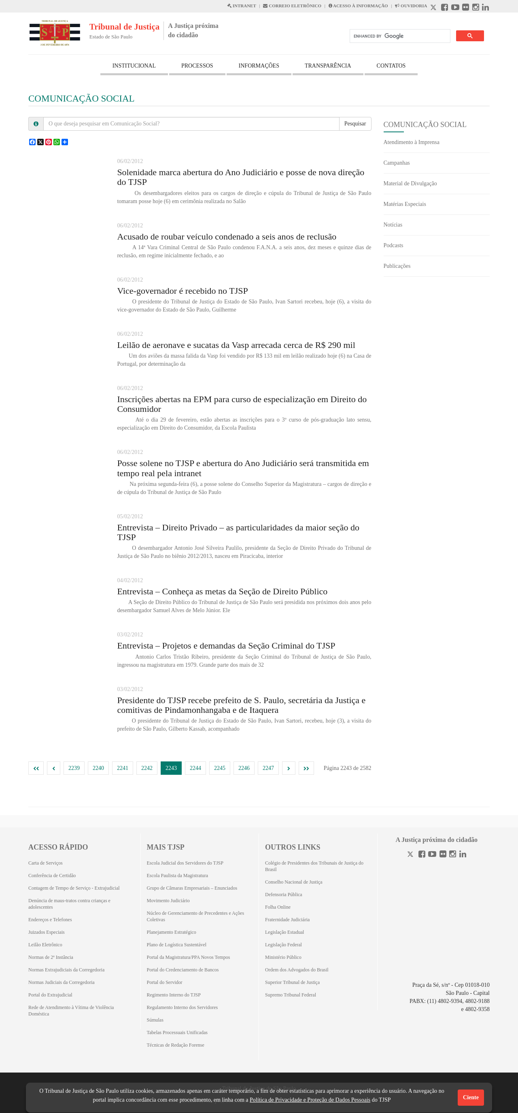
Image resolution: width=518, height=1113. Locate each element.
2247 (268, 768)
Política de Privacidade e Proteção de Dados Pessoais (310, 1100)
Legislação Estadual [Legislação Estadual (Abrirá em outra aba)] (284, 932)
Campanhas (397, 163)
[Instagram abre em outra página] (475, 8)
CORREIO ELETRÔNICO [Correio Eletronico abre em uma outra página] (292, 5)
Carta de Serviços (45, 863)
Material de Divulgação (410, 183)
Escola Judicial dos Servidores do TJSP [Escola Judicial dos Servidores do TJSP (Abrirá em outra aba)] (185, 863)
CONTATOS (391, 66)
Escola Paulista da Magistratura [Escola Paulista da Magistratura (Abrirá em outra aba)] (177, 875)
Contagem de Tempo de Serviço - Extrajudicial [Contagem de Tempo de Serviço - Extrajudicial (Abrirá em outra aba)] (74, 888)
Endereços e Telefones (50, 919)
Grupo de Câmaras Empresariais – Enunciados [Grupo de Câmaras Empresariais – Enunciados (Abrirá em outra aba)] (192, 888)
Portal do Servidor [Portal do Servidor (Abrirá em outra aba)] (165, 982)
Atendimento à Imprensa (411, 142)
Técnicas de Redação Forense (175, 1045)
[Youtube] (432, 855)
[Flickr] (443, 855)
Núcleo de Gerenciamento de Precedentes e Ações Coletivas (195, 916)
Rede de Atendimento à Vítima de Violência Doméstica (71, 1011)
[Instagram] (452, 855)
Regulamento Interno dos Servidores (182, 1007)
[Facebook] (422, 855)
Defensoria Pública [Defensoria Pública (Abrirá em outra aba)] (283, 894)
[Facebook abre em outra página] (444, 8)
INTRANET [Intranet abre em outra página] (241, 5)
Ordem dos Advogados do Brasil (297, 970)
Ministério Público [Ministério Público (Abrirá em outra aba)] (283, 957)
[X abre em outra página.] (434, 8)
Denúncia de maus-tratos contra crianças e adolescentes (69, 904)
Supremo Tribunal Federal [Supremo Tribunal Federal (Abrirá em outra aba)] (290, 995)
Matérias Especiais (405, 204)
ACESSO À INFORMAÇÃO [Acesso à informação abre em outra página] (358, 5)
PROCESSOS (197, 66)
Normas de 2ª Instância (50, 957)
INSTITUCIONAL (134, 66)
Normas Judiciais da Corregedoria (61, 982)
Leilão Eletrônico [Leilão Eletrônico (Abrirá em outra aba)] (45, 945)
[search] (399, 36)
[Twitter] (411, 855)
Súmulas (155, 1020)
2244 (195, 768)
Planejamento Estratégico (171, 932)
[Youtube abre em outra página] (455, 8)
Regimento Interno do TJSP (174, 995)
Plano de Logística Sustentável (177, 945)
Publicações (397, 266)
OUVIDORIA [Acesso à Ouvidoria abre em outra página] (411, 5)
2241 (122, 768)
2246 (244, 768)
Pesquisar (355, 124)
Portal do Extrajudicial (50, 995)
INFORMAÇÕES (259, 66)
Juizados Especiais (46, 932)
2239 (74, 768)
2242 (147, 768)
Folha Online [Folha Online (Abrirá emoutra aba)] (278, 907)
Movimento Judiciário (168, 900)
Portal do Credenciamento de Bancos (183, 970)
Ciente (471, 1097)
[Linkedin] (463, 855)
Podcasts (393, 245)
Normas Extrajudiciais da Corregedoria (66, 970)
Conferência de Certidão (52, 875)
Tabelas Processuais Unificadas (177, 1032)
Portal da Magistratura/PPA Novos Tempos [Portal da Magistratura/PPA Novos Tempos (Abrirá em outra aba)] (188, 957)
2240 (98, 768)
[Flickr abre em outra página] (465, 8)
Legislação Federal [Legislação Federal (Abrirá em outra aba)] (283, 945)
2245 (219, 768)
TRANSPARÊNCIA (328, 66)
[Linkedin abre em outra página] (485, 8)
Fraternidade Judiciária (287, 919)
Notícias (393, 225)
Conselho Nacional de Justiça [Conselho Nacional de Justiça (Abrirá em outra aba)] (294, 882)
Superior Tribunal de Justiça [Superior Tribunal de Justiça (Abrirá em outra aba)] (292, 982)
